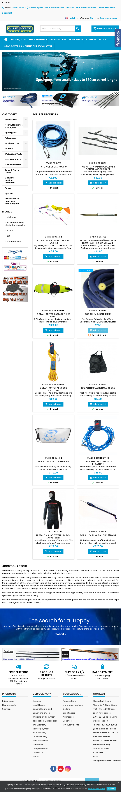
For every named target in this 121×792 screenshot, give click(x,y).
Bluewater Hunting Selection (10, 180)
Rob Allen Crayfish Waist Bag (98, 387)
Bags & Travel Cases (12, 171)
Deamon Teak (14, 241)
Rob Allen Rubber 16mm (98, 314)
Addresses (68, 716)
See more (60, 633)
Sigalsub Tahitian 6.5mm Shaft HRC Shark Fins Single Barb (98, 241)
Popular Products (45, 114)
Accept (111, 789)
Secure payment (41, 728)
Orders (66, 708)
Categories (10, 114)
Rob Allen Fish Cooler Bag (53, 461)
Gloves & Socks (13, 159)
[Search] (60, 28)
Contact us (38, 752)
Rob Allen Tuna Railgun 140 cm (98, 535)
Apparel (9, 193)
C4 (8, 236)
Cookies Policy (40, 736)
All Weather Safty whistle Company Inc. (15, 224)
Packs (102, 39)
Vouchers (67, 720)
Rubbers (90, 39)
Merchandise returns (73, 705)
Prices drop (8, 701)
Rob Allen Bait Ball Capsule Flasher (53, 241)
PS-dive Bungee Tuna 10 (53, 166)
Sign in (93, 18)
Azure (10, 230)
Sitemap (6, 708)
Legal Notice (39, 705)
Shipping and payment (44, 716)
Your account (73, 694)
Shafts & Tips (57, 39)
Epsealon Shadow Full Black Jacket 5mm (53, 536)
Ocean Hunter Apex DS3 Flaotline (53, 389)
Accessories (11, 119)
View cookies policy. (96, 789)
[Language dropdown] (72, 18)
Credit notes (69, 712)
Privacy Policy (39, 732)
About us (37, 701)
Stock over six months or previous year (28, 46)
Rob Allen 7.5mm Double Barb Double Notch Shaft (98, 168)
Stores (36, 756)
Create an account (109, 18)
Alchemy (11, 217)
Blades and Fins (13, 164)
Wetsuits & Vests (13, 154)
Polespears (10, 138)
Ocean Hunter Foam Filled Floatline (98, 463)
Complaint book (41, 748)
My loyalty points (71, 724)
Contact (6, 2)
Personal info (69, 701)
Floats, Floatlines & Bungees (28, 39)
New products (9, 705)
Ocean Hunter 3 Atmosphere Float (53, 315)
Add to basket (53, 183)
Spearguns (75, 39)
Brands (7, 211)
